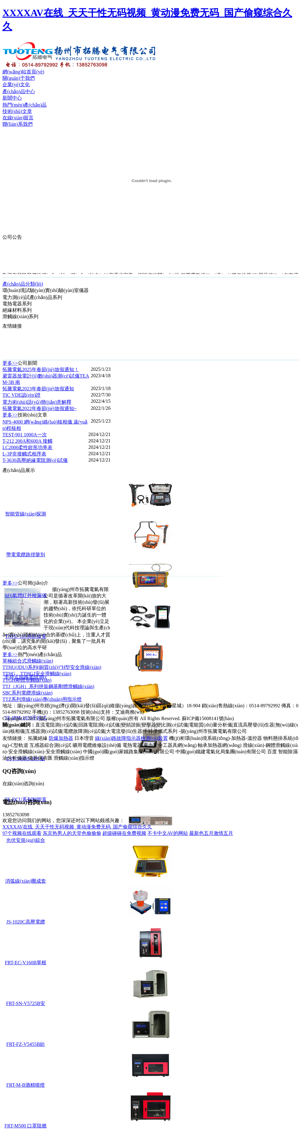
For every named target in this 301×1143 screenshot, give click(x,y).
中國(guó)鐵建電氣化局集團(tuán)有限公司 (220, 751)
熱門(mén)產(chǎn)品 (24, 104)
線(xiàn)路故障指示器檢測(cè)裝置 (131, 738)
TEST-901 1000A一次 (24, 434)
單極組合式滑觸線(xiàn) (27, 660)
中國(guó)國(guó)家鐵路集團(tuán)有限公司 (128, 751)
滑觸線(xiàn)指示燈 (74, 758)
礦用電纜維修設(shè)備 (97, 745)
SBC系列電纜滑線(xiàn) (27, 692)
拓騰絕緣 (38, 738)
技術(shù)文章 (17, 111)
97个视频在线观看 (21, 833)
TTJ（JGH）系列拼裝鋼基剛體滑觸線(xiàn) (48, 686)
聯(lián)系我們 (17, 124)
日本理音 (84, 738)
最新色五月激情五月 (211, 833)
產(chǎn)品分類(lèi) (22, 284)
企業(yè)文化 (16, 84)
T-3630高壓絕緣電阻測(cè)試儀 (35, 460)
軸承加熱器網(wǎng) (219, 745)
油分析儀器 (14, 758)
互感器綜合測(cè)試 (50, 745)
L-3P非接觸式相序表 (24, 453)
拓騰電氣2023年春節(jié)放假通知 (38, 388)
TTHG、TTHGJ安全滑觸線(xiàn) (36, 673)
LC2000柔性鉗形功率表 (27, 447)
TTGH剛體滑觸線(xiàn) (26, 680)
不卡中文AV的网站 (167, 833)
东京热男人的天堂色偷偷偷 (72, 833)
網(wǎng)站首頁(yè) (23, 71)
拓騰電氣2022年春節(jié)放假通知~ (39, 408)
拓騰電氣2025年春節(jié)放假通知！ (40, 369)
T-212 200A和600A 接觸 (27, 441)
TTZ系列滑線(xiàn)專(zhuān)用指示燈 (42, 699)
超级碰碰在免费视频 (124, 833)
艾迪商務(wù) (129, 712)
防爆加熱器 (61, 738)
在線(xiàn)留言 (18, 117)
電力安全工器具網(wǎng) (170, 745)
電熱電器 (132, 745)
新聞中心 (12, 97)
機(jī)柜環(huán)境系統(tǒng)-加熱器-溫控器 (215, 738)
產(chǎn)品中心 (18, 91)
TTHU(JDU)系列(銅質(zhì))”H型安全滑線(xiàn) (51, 667)
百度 (272, 751)
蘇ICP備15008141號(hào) (208, 718)
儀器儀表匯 (40, 758)
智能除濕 (288, 751)
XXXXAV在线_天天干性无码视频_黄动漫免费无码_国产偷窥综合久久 (77, 826)
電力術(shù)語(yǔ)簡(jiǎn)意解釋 (36, 402)
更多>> (10, 363)
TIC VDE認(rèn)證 (21, 395)
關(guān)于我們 (18, 78)
